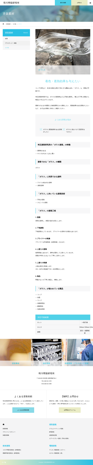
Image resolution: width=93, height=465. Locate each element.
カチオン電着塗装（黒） (56, 453)
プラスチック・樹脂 (10, 43)
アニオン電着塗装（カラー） (57, 450)
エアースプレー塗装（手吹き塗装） (59, 438)
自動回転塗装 (53, 435)
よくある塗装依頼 (23, 410)
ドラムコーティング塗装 (56, 428)
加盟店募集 (6, 435)
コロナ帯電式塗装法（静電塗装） (12, 450)
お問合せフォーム (70, 410)
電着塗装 (52, 446)
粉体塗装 (6, 446)
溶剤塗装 (52, 425)
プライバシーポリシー (9, 432)
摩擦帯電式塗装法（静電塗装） (12, 453)
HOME (3, 424)
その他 (41, 30)
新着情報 (5, 428)
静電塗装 (51, 432)
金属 (6, 38)
